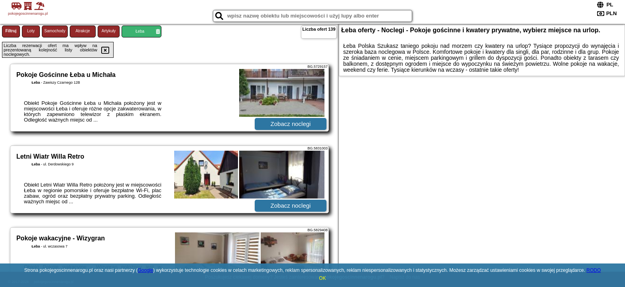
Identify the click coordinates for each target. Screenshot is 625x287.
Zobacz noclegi (291, 123)
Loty (31, 31)
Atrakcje (82, 31)
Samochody (54, 31)
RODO (593, 270)
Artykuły (109, 31)
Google (145, 270)
